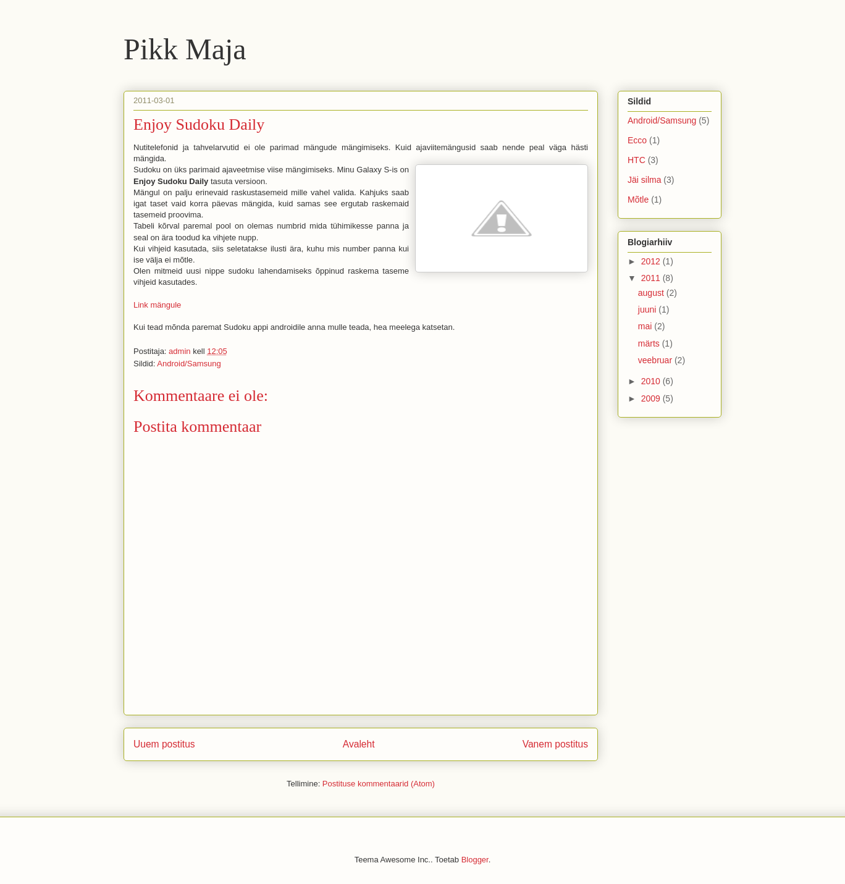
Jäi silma (644, 180)
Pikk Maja (185, 49)
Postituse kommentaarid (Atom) (378, 783)
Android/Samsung (189, 363)
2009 (652, 398)
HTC (636, 160)
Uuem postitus (164, 744)
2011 (652, 278)
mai (646, 326)
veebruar (656, 360)
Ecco (637, 140)
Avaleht (359, 744)
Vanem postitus (555, 744)
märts (650, 343)
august (652, 293)
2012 (652, 261)
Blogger (475, 859)
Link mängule (157, 304)
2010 (652, 381)
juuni (648, 309)
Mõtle (638, 199)
